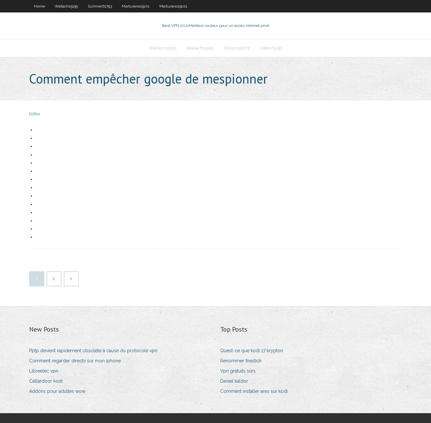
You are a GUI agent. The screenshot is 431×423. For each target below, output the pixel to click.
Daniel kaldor (234, 381)
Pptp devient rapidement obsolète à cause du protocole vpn (93, 350)
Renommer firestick (240, 360)
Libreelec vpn (43, 371)
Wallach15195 (66, 6)
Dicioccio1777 (237, 48)
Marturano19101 (136, 6)
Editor (35, 113)
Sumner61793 (100, 6)
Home (39, 6)
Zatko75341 (271, 48)
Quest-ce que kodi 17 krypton (251, 350)
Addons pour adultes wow (57, 391)
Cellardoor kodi (46, 381)
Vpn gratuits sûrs (238, 371)
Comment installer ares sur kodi (254, 391)
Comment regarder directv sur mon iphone (75, 360)
